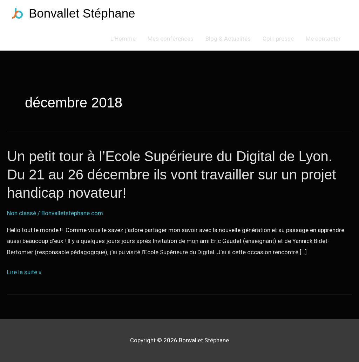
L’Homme (123, 38)
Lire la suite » (24, 272)
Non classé (21, 213)
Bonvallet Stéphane (82, 13)
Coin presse (278, 38)
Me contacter (323, 38)
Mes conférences (171, 38)
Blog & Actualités (228, 38)
